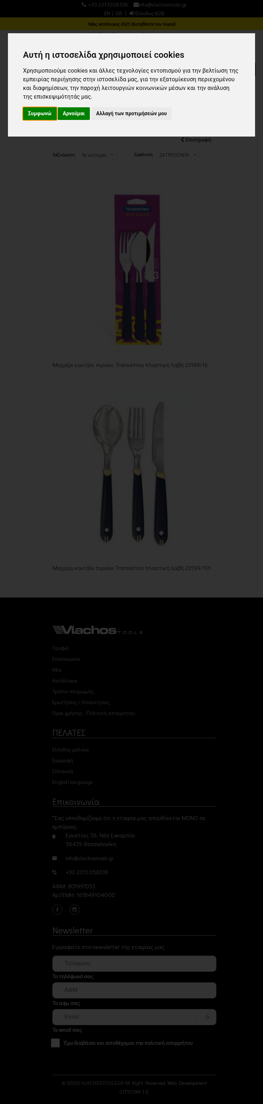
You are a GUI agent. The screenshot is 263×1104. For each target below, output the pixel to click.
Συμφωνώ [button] (40, 113)
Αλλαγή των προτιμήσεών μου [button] (131, 113)
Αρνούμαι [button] (74, 113)
